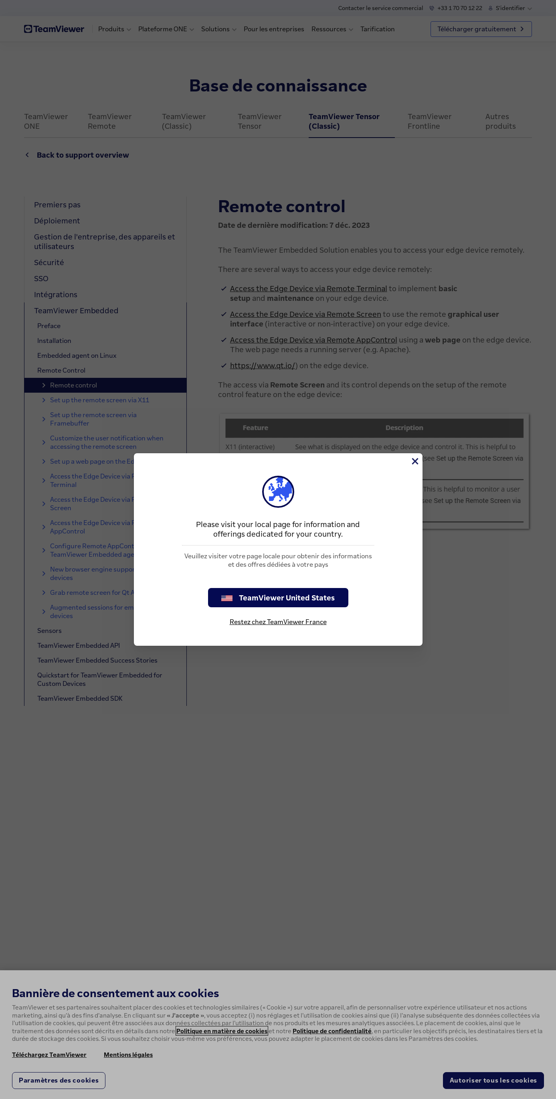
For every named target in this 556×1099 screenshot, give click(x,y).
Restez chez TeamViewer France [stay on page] (278, 621)
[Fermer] (414, 461)
